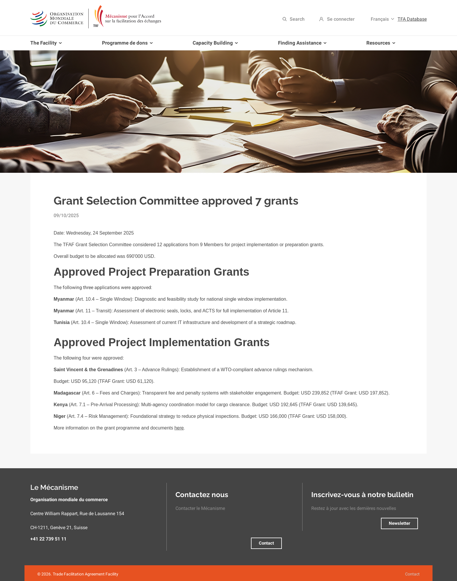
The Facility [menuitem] (47, 45)
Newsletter (399, 523)
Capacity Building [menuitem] (214, 45)
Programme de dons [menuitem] (126, 45)
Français (380, 19)
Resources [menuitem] (379, 45)
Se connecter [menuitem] (341, 19)
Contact (266, 543)
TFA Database (412, 19)
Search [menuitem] (297, 19)
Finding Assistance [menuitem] (301, 45)
